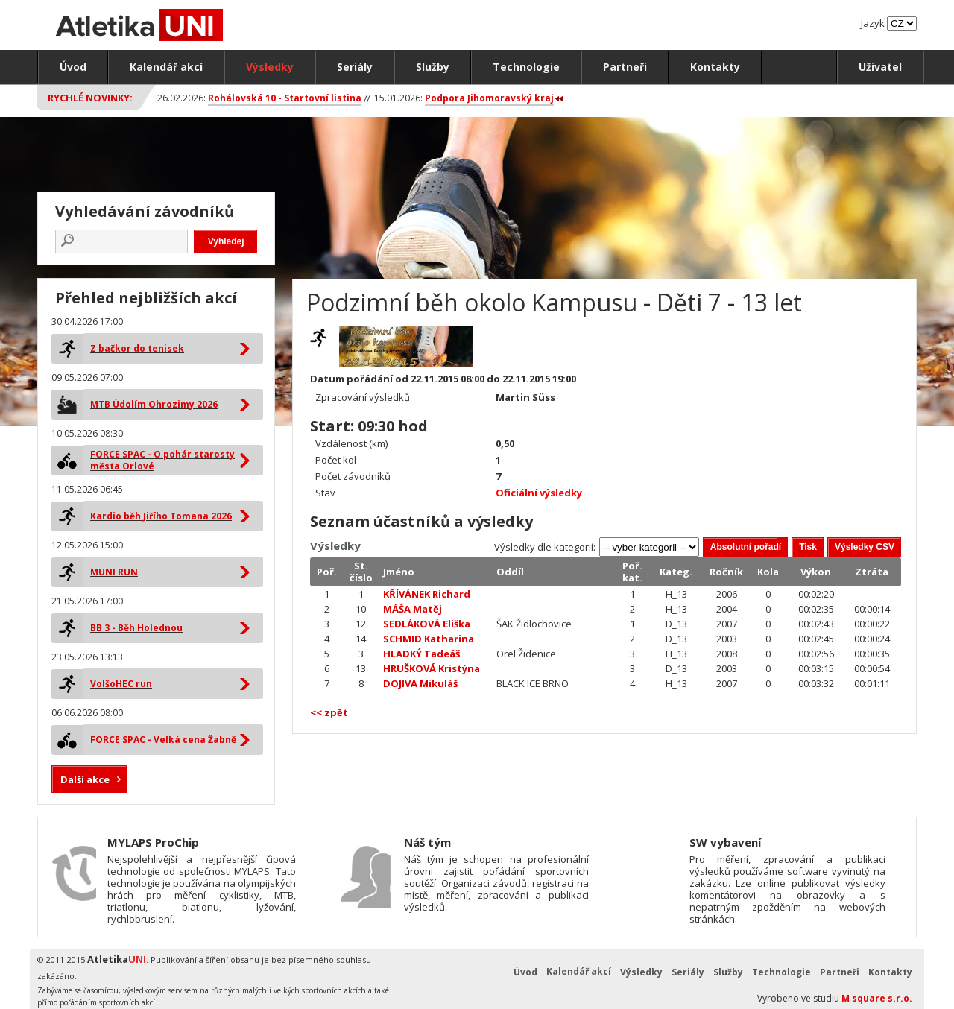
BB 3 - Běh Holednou (136, 627)
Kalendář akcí (166, 67)
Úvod (73, 67)
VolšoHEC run (121, 683)
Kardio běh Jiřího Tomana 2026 (161, 516)
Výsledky (270, 67)
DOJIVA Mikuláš (420, 683)
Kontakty (715, 67)
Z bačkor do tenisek (137, 348)
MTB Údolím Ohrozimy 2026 (154, 404)
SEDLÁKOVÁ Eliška (426, 623)
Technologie (526, 67)
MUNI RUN (114, 572)
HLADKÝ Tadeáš (421, 653)
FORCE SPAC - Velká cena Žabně (163, 739)
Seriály (355, 67)
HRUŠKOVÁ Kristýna (431, 668)
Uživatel (880, 67)
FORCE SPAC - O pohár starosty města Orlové (162, 460)
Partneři (625, 67)
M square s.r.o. (876, 998)
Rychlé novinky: (90, 97)
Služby (432, 67)
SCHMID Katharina (428, 638)
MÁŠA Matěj (412, 609)
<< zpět (329, 712)
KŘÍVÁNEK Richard (426, 594)
